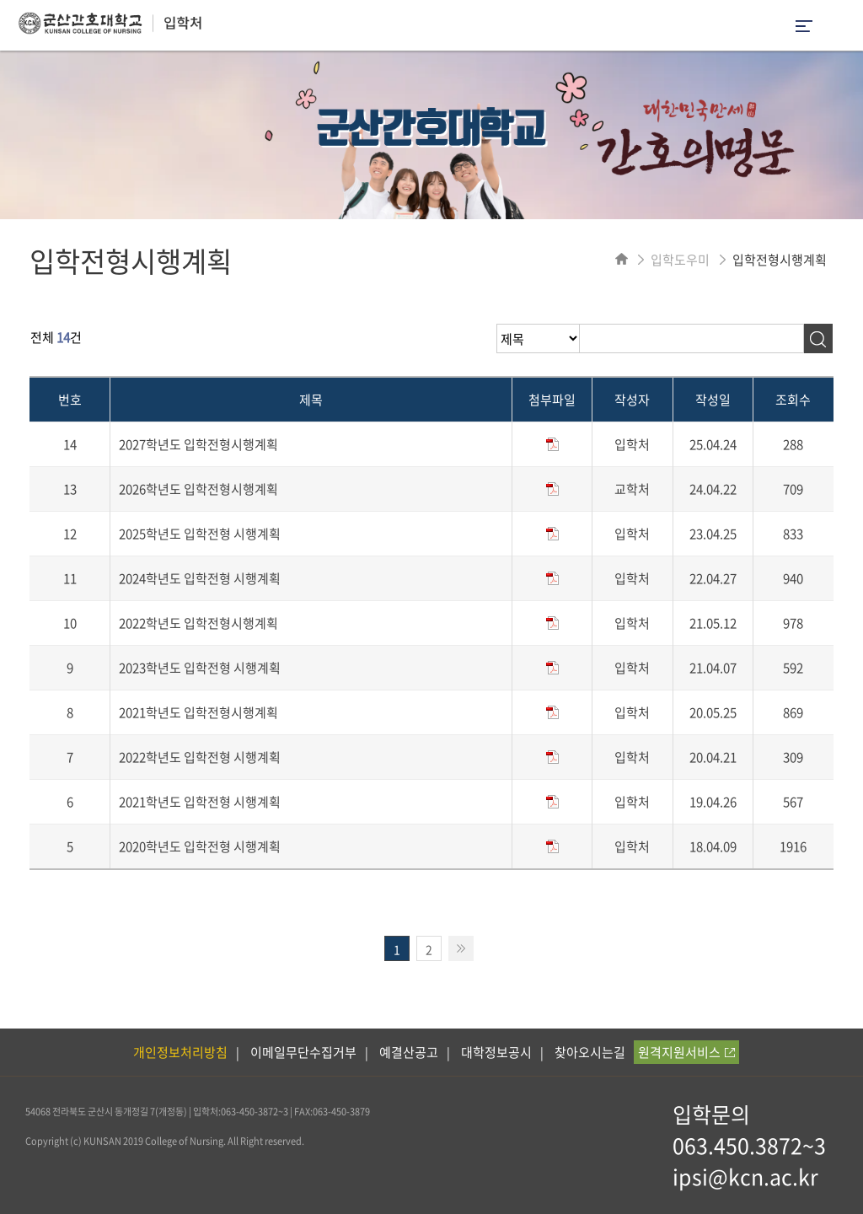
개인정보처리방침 (180, 1052)
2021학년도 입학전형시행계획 (198, 712)
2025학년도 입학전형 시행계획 (200, 533)
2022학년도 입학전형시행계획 (198, 623)
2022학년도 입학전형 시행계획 (200, 757)
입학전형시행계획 (779, 259)
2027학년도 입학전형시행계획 (198, 444)
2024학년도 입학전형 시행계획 (200, 578)
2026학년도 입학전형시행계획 (198, 489)
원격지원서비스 (686, 1052)
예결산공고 (408, 1052)
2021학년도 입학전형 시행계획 (200, 801)
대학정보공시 (496, 1052)
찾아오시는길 (590, 1052)
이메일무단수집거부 (303, 1052)
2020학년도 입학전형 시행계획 (200, 846)
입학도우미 (680, 259)
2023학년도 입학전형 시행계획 (200, 667)
